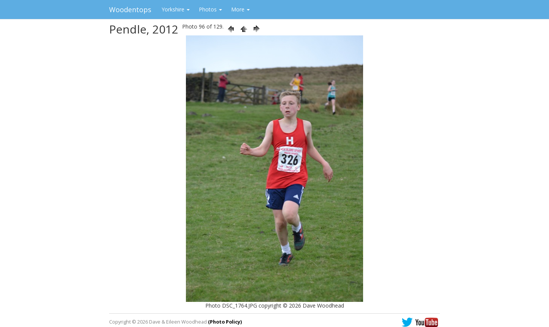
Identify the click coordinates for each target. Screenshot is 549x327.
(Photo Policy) (225, 322)
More (240, 9)
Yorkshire (176, 9)
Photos (210, 9)
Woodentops (130, 9)
